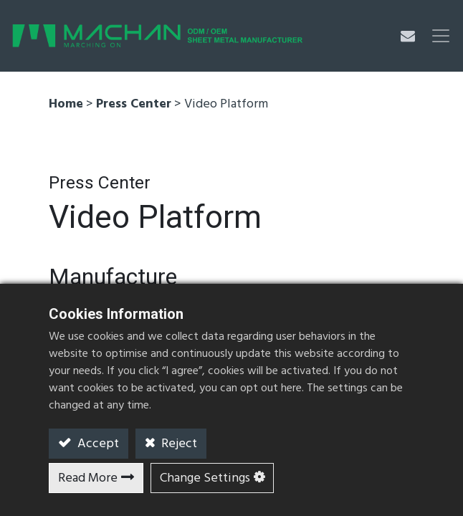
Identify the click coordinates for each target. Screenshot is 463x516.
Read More (88, 478)
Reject (177, 444)
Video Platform (226, 104)
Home (66, 104)
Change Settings (205, 478)
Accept (97, 444)
